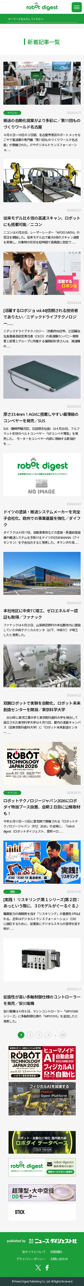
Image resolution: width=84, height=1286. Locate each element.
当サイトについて (34, 1252)
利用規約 (56, 1252)
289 (62, 1035)
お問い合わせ (59, 1259)
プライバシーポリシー (31, 1259)
